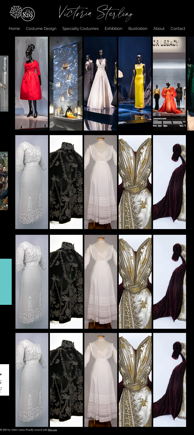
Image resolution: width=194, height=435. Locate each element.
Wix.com (52, 429)
